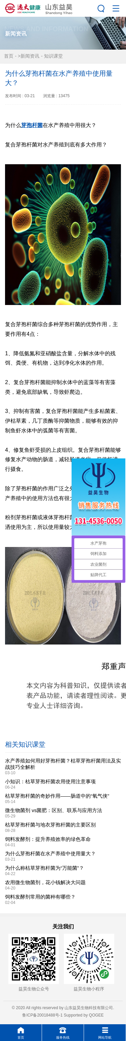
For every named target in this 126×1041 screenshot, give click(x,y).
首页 (8, 56)
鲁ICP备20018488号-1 (42, 1015)
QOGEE (96, 1015)
